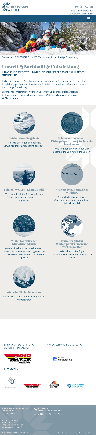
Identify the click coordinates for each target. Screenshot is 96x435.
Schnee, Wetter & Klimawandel (24, 189)
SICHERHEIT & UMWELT (27, 57)
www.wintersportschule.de (12, 427)
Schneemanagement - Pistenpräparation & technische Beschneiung (72, 141)
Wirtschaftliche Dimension (24, 292)
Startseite (7, 57)
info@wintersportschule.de (12, 425)
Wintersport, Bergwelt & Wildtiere (72, 191)
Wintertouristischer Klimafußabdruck (24, 242)
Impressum (89, 432)
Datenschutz (78, 432)
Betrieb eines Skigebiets (24, 138)
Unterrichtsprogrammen (61, 95)
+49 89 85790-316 (47, 414)
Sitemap (69, 432)
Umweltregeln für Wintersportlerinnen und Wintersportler (72, 244)
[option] (48, 38)
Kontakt (61, 432)
